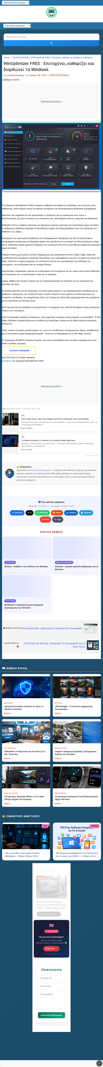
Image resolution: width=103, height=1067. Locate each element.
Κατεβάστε (7, 361)
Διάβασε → (8, 713)
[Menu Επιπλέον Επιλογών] (15, 3)
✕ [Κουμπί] (99, 1063)
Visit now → (51, 949)
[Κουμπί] (51, 43)
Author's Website (19, 351)
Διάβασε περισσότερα (48, 912)
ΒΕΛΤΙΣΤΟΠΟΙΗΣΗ (59, 75)
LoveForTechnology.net (41, 470)
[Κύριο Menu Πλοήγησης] (17, 26)
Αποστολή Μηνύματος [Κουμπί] (51, 1015)
